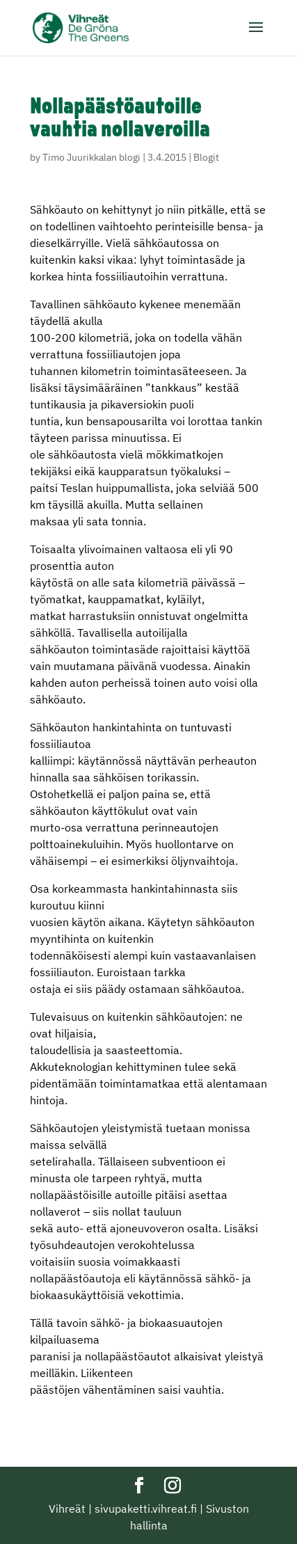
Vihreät (67, 1508)
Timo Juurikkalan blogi (91, 157)
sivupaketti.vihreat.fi (146, 1508)
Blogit (206, 157)
